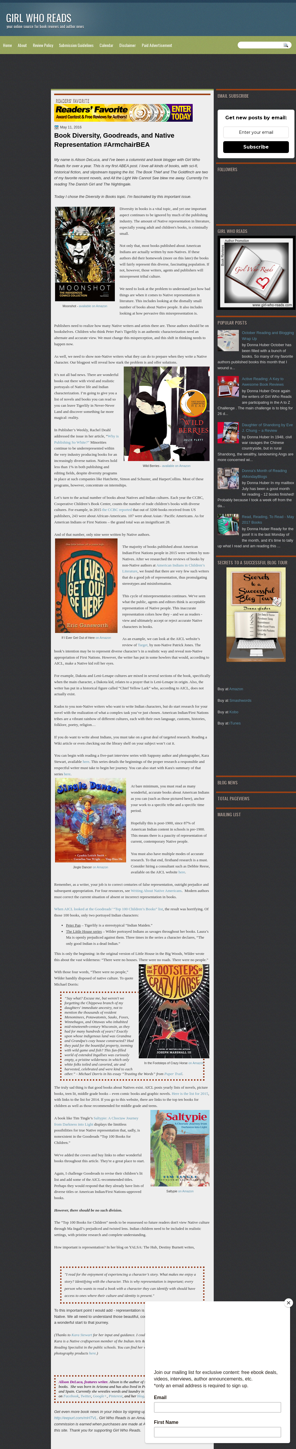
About (22, 45)
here (86, 761)
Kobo (233, 712)
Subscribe (256, 147)
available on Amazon (93, 306)
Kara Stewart (82, 1335)
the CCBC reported (117, 509)
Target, (143, 645)
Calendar (106, 45)
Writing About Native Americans (156, 890)
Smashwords (240, 700)
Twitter (86, 1396)
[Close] (288, 1302)
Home (7, 45)
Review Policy (43, 45)
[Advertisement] (148, 72)
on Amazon (103, 637)
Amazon (236, 689)
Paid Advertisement (157, 45)
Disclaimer (127, 45)
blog (140, 1396)
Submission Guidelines (76, 45)
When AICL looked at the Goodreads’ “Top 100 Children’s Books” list (108, 909)
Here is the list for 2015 (190, 1093)
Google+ (100, 1396)
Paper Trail (173, 1074)
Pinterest (115, 1396)
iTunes (235, 723)
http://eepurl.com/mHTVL (75, 1418)
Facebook (70, 1396)
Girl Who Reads (38, 17)
